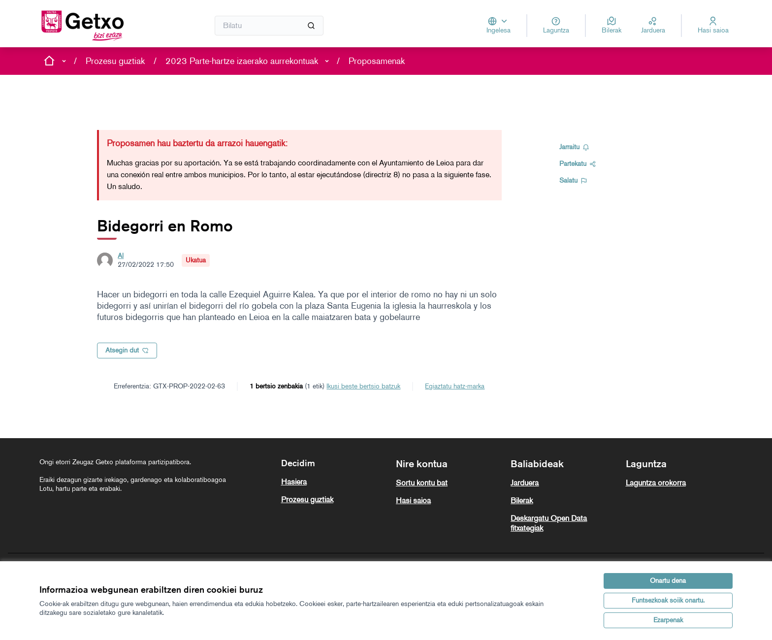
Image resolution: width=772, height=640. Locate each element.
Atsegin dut (127, 350)
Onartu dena (668, 580)
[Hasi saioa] (713, 25)
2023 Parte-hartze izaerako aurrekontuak (241, 61)
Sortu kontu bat (422, 482)
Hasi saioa (413, 500)
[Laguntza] (556, 25)
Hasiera (294, 481)
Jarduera (525, 482)
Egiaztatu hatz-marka (454, 386)
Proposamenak (377, 61)
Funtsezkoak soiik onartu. (668, 600)
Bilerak (522, 500)
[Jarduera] (653, 25)
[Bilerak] (611, 25)
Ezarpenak (668, 620)
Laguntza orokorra (656, 482)
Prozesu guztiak (115, 61)
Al (121, 256)
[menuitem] (334, 482)
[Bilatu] (269, 25)
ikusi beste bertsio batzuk (363, 386)
